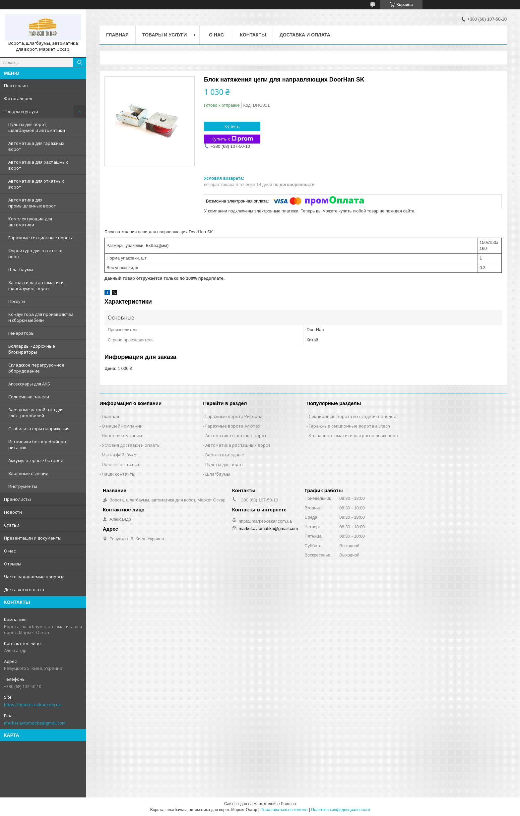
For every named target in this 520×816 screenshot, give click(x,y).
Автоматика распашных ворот (238, 445)
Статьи (11, 525)
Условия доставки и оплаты (131, 445)
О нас (10, 551)
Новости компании (122, 435)
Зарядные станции (28, 473)
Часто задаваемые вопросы (34, 577)
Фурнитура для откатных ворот (35, 254)
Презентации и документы (32, 538)
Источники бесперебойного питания (38, 444)
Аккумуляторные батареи (35, 460)
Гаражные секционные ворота (41, 238)
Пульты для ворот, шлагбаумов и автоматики (36, 127)
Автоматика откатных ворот (236, 435)
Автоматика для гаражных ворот (36, 146)
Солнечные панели (28, 397)
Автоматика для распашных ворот (38, 165)
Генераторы (21, 333)
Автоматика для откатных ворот (36, 184)
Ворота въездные (224, 455)
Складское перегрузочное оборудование (36, 368)
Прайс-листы (17, 499)
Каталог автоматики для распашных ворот (354, 435)
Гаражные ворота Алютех (232, 426)
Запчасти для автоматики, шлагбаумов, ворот (36, 285)
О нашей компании (122, 426)
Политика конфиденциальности (340, 809)
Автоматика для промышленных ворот (32, 203)
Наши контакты (118, 474)
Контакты (253, 34)
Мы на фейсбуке (119, 455)
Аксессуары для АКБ (29, 384)
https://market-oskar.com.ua (32, 705)
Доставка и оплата (24, 590)
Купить (232, 126)
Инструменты (22, 486)
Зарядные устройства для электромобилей (35, 413)
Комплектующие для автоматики (30, 222)
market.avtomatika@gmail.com (35, 723)
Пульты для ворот (224, 464)
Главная (117, 34)
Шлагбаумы (20, 269)
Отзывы (12, 564)
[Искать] (79, 62)
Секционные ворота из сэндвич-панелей (352, 416)
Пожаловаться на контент (284, 809)
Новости (13, 512)
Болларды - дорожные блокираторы (31, 349)
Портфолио (16, 85)
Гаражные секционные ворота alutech (349, 426)
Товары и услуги (21, 111)
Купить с (232, 139)
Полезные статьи (120, 464)
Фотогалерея (18, 98)
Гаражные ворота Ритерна (234, 416)
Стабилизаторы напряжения (38, 429)
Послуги (16, 301)
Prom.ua (288, 803)
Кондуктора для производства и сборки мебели (41, 317)
